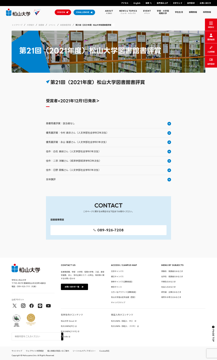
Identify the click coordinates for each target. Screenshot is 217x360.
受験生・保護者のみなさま (172, 271)
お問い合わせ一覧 (74, 286)
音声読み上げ (162, 3)
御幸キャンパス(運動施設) (121, 281)
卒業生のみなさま (168, 281)
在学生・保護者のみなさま (172, 276)
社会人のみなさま (168, 286)
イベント (52, 25)
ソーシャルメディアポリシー (84, 350)
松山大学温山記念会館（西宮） (123, 297)
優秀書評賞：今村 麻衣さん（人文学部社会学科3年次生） (108, 133)
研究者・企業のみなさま (171, 292)
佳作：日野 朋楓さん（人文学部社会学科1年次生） (108, 170)
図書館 (41, 25)
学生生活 (179, 12)
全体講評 (108, 179)
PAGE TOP (213, 334)
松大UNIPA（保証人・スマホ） (123, 326)
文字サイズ (177, 3)
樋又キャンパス (117, 276)
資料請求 (191, 3)
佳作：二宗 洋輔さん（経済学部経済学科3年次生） (108, 161)
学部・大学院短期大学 (163, 12)
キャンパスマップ (118, 302)
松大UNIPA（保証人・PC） (122, 321)
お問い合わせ (205, 3)
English (137, 3)
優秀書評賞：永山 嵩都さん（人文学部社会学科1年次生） (108, 142)
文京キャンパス (117, 271)
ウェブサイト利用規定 (35, 350)
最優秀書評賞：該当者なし (108, 123)
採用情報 (207, 12)
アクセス (125, 3)
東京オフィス (116, 286)
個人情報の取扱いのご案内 (58, 350)
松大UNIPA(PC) (67, 326)
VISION (61, 12)
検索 (147, 3)
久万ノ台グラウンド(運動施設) (123, 292)
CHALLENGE (82, 12)
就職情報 (193, 12)
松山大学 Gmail (67, 321)
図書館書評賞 (65, 25)
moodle (64, 337)
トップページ (17, 25)
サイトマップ (17, 350)
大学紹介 (30, 25)
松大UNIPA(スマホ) (69, 331)
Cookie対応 (104, 350)
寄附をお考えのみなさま (171, 297)
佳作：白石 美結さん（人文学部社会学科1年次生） (108, 151)
